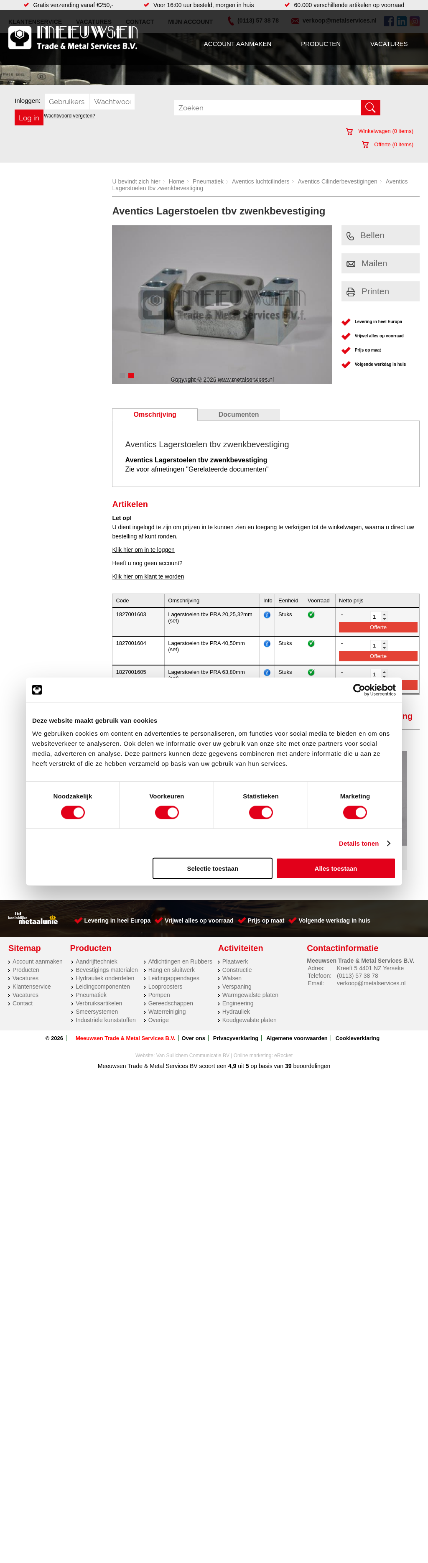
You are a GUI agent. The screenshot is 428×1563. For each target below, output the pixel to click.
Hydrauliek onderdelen (105, 954)
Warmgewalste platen (250, 971)
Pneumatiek (208, 181)
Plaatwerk (235, 938)
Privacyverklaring (235, 1015)
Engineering (238, 980)
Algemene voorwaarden (297, 1015)
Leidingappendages (173, 954)
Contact (23, 980)
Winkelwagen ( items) (379, 131)
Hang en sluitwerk (171, 946)
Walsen (232, 954)
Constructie (237, 946)
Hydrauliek (236, 988)
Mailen (366, 263)
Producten (321, 43)
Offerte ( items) (387, 144)
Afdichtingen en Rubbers (180, 938)
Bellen (365, 235)
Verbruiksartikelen (99, 980)
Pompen (159, 971)
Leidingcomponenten (103, 963)
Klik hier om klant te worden (148, 576)
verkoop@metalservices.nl (371, 959)
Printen (368, 291)
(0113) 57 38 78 (357, 952)
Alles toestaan (336, 868)
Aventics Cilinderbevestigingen (337, 181)
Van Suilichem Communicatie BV (192, 1032)
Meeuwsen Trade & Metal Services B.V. (126, 1015)
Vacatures (389, 43)
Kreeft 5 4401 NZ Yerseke (370, 944)
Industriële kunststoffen (106, 996)
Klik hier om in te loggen (143, 549)
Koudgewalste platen (249, 996)
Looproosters (165, 963)
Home (176, 181)
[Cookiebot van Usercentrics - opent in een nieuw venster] (359, 689)
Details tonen (359, 843)
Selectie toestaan (213, 868)
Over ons (193, 1015)
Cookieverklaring (358, 1015)
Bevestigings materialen (107, 946)
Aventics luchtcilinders (260, 181)
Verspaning (237, 963)
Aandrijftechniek (96, 938)
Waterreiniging (167, 988)
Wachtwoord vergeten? (69, 116)
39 (288, 1042)
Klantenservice (32, 963)
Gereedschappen (170, 980)
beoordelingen (311, 1042)
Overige (158, 996)
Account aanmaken (237, 43)
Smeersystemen (97, 988)
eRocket (283, 1032)
